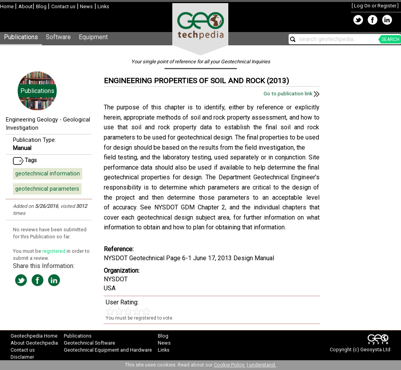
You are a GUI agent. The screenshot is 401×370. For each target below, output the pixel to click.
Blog (42, 6)
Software (58, 37)
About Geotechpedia (34, 343)
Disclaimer (22, 357)
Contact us (64, 6)
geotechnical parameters (47, 189)
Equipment (93, 37)
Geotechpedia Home (34, 336)
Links (102, 6)
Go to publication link (292, 94)
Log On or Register (375, 6)
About (25, 6)
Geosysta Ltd (375, 349)
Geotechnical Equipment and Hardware (108, 350)
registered (54, 251)
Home (7, 6)
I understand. (261, 365)
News (86, 6)
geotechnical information (47, 173)
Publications (21, 37)
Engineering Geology (32, 119)
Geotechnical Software (89, 343)
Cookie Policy (230, 365)
